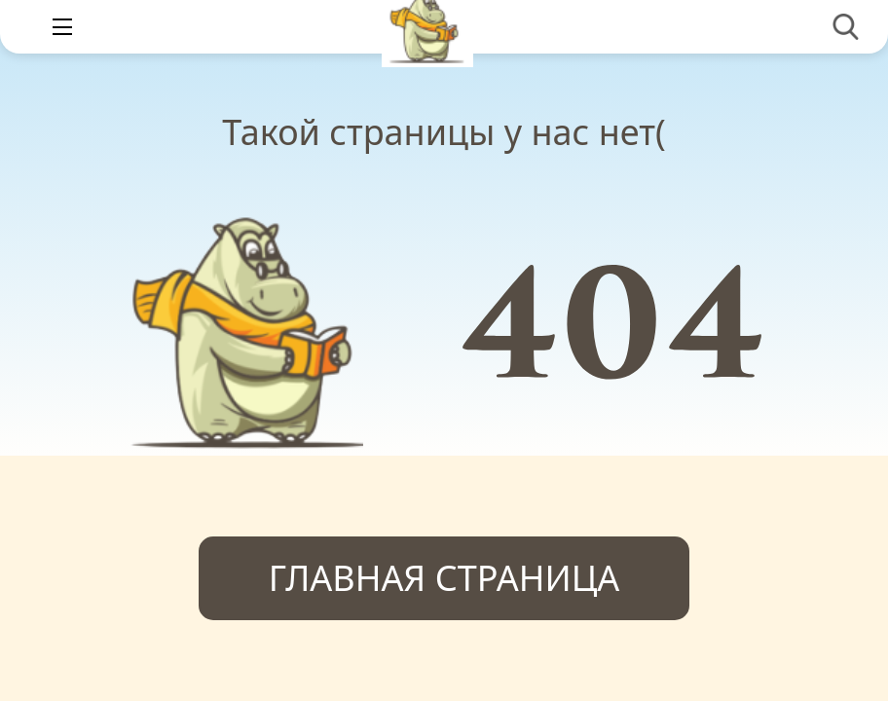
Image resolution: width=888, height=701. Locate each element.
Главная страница (444, 578)
